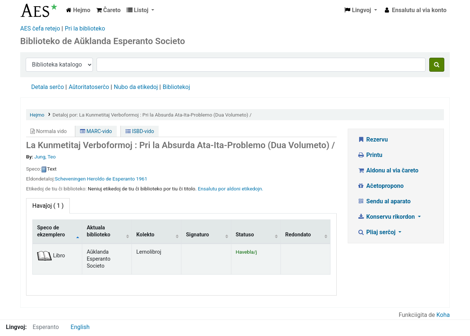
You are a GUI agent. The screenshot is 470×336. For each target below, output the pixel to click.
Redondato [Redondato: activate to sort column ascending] (298, 235)
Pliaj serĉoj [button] (377, 232)
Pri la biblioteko (85, 28)
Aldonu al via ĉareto (388, 170)
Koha (443, 314)
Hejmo (37, 115)
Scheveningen (70, 179)
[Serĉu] (436, 65)
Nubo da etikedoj (136, 86)
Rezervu (372, 139)
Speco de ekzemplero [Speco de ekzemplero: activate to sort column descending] (51, 231)
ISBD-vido (140, 131)
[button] (108, 10)
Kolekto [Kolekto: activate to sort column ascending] (145, 235)
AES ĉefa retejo (40, 28)
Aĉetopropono (380, 185)
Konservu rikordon (386, 216)
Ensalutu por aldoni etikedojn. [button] (230, 189)
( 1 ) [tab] (48, 205)
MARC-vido (96, 131)
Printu (369, 154)
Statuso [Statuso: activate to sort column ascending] (245, 235)
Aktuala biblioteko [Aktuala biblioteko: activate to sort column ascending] (98, 231)
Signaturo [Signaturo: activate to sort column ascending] (197, 235)
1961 (142, 179)
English (80, 327)
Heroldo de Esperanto (111, 179)
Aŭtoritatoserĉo (89, 86)
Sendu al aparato (384, 201)
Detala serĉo (47, 86)
